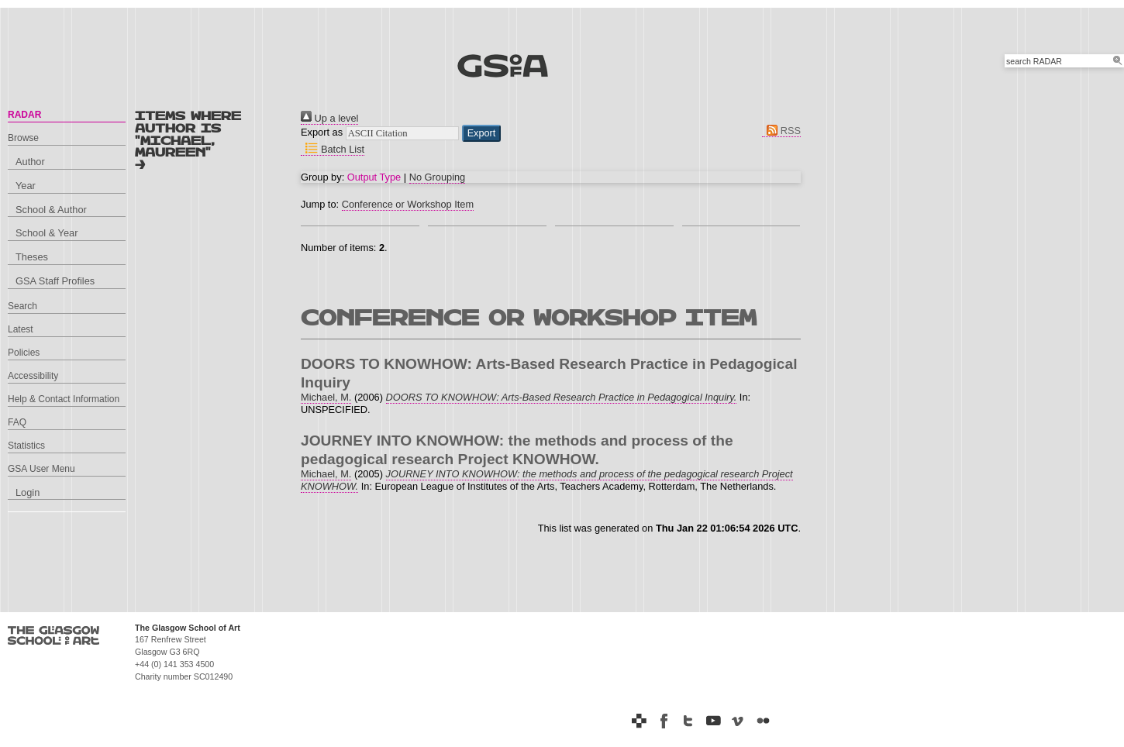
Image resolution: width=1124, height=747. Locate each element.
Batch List (332, 149)
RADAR (24, 114)
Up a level (329, 118)
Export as (322, 132)
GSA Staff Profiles (55, 281)
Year (26, 185)
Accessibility (33, 375)
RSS (781, 130)
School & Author (51, 209)
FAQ (17, 422)
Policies (24, 352)
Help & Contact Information (63, 399)
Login (28, 492)
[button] (482, 133)
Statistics (26, 445)
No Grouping (437, 177)
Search (22, 306)
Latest (20, 329)
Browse (23, 138)
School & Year (47, 233)
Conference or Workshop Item (408, 204)
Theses (32, 257)
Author (30, 161)
